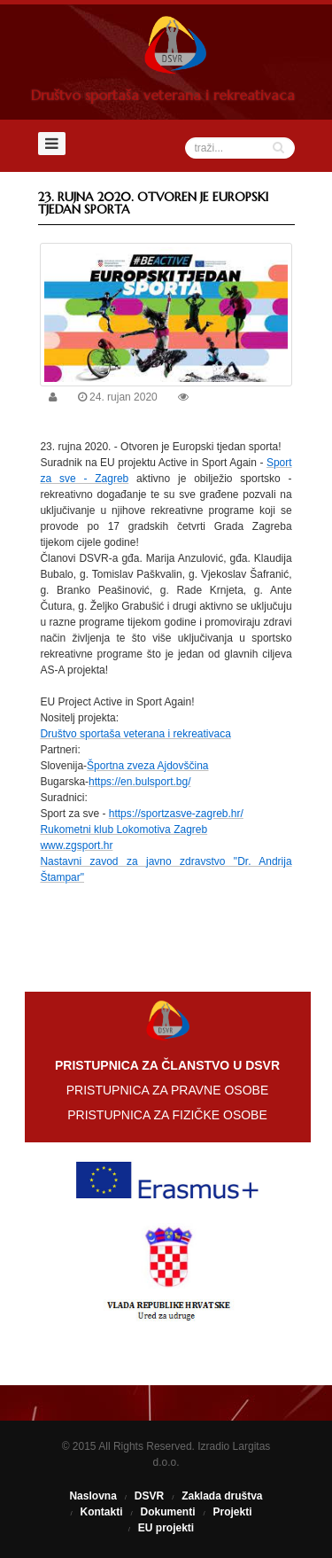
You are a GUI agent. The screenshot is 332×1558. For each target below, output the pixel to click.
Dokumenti (167, 1512)
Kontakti (101, 1512)
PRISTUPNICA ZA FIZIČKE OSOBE (167, 1115)
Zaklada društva (221, 1496)
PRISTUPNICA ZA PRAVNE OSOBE (167, 1090)
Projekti (232, 1512)
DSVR (149, 1496)
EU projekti (166, 1528)
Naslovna (92, 1496)
